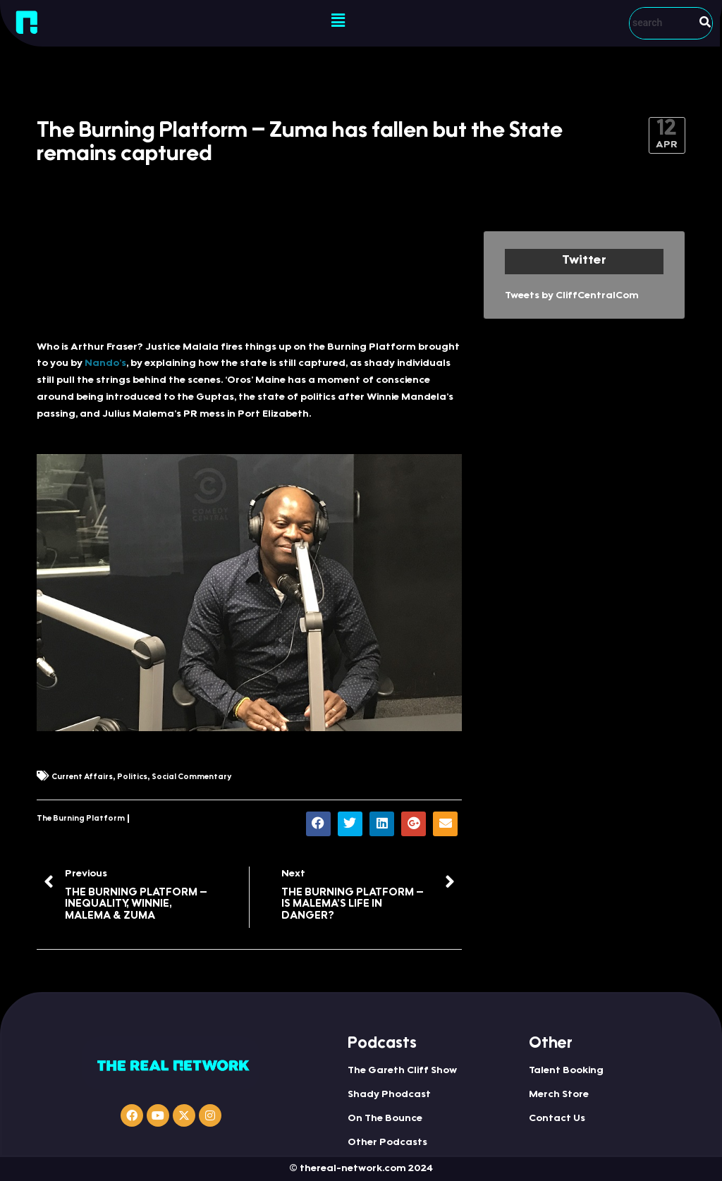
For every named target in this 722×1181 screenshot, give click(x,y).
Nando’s (105, 364)
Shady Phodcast (389, 1095)
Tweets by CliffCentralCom (572, 296)
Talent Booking (566, 1071)
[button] (338, 21)
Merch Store (559, 1095)
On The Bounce (385, 1119)
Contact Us (557, 1119)
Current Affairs (82, 777)
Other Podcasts (387, 1143)
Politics (132, 777)
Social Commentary (191, 777)
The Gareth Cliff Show (402, 1071)
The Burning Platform (81, 819)
